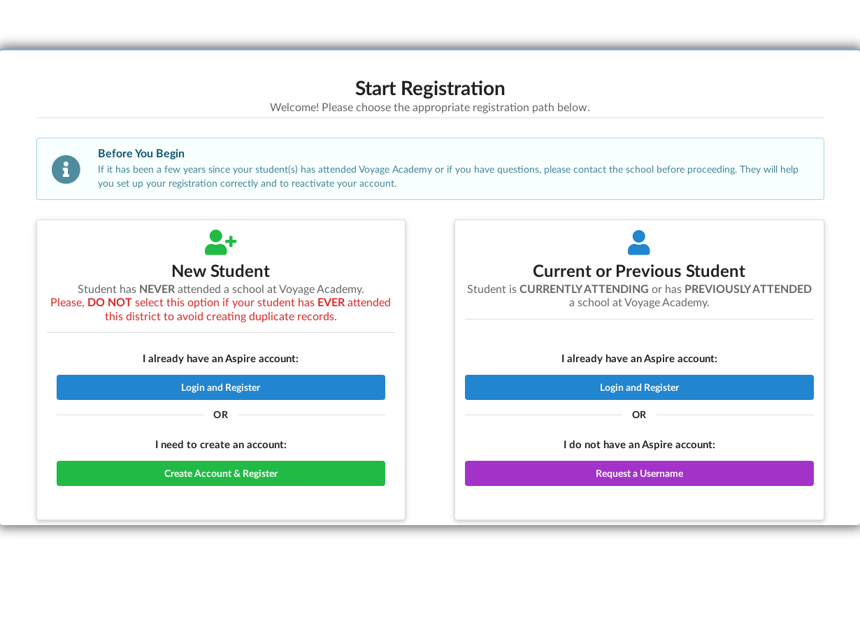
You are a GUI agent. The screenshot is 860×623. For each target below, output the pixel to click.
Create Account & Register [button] (221, 473)
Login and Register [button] (220, 387)
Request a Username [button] (639, 473)
